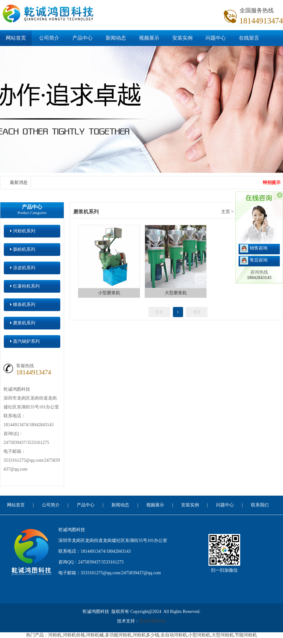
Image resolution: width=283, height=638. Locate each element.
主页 (225, 211)
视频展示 (149, 38)
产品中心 (82, 38)
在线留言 (249, 38)
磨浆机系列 (22, 323)
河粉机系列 (22, 231)
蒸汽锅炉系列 (25, 341)
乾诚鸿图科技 (152, 621)
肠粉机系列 (22, 249)
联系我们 (16, 53)
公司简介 (49, 38)
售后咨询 (253, 260)
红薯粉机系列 (25, 286)
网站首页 (16, 38)
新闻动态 (116, 38)
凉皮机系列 (22, 267)
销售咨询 (253, 248)
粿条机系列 (22, 304)
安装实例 (182, 38)
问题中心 (216, 38)
